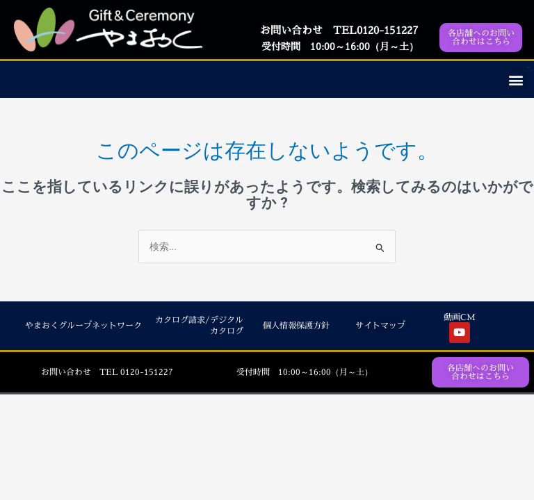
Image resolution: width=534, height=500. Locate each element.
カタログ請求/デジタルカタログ (199, 325)
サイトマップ (380, 325)
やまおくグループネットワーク (83, 325)
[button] (515, 79)
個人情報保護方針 (296, 325)
